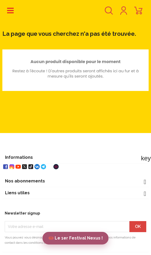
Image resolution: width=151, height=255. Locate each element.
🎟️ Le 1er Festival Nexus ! (75, 238)
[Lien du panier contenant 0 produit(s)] (138, 13)
